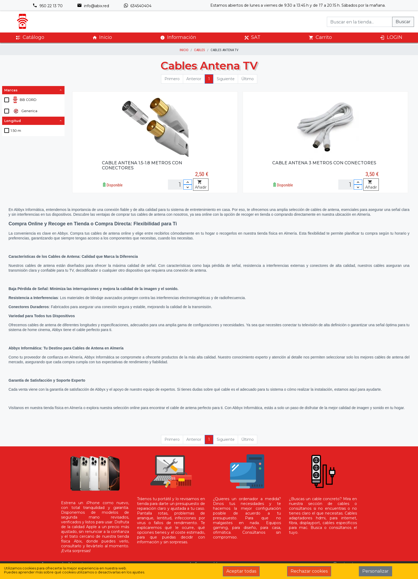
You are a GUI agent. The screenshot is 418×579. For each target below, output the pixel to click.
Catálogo (30, 37)
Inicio (102, 37)
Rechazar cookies (309, 571)
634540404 (137, 5)
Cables (199, 50)
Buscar (403, 21)
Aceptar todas (241, 571)
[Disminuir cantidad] (187, 187)
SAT (252, 37)
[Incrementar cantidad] (187, 182)
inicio (184, 50)
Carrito (320, 37)
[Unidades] (180, 185)
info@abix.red (93, 5)
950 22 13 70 (48, 5)
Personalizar (375, 571)
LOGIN (391, 37)
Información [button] (178, 37)
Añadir (201, 185)
